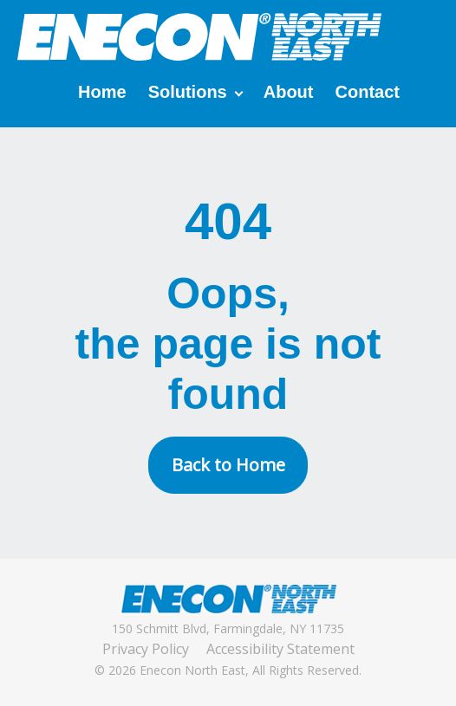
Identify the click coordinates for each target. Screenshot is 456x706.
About (289, 91)
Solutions (187, 91)
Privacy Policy (145, 648)
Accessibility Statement (280, 648)
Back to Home (228, 464)
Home (102, 91)
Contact (367, 91)
